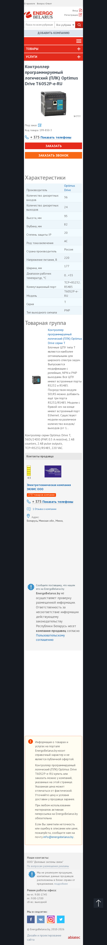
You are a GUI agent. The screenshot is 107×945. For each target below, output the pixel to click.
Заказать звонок (53, 155)
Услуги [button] (31, 57)
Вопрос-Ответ (44, 3)
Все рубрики (65, 25)
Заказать (54, 146)
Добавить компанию (53, 33)
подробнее (61, 883)
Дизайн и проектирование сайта (44, 937)
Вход (75, 10)
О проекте (29, 3)
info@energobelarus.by (58, 837)
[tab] (53, 49)
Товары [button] (32, 49)
